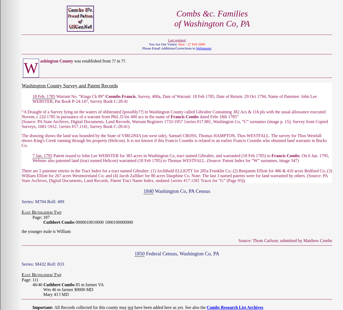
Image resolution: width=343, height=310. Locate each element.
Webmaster (203, 48)
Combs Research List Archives (235, 307)
